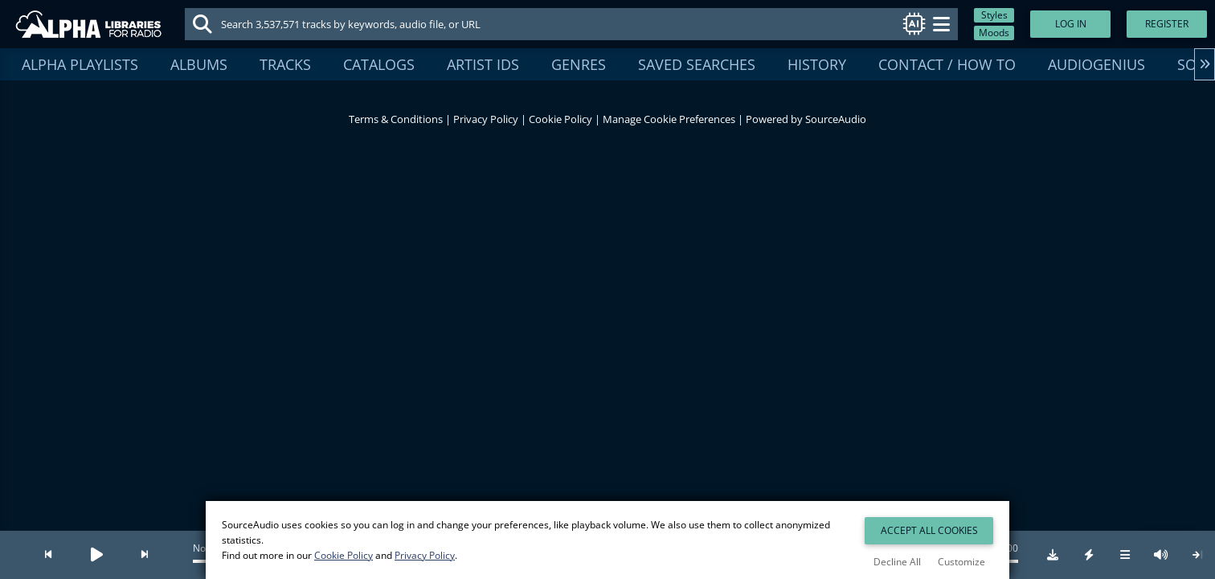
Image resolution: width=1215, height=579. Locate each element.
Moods (994, 32)
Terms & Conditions (396, 119)
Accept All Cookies (929, 530)
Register (1166, 24)
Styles (994, 15)
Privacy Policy (485, 119)
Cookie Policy (560, 119)
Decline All (897, 562)
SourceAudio (835, 119)
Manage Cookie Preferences (669, 119)
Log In (1070, 24)
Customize (961, 562)
